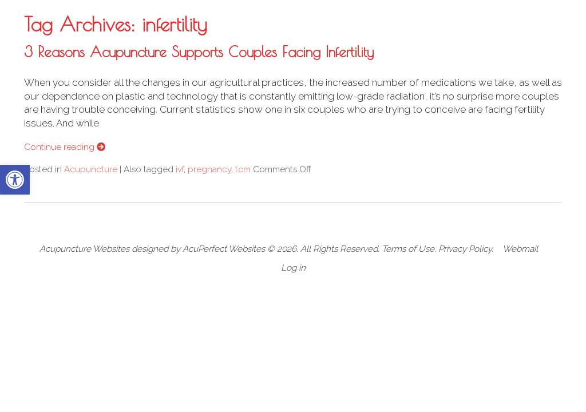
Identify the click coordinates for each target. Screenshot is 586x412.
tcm (243, 169)
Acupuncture (90, 169)
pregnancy (209, 169)
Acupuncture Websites (84, 249)
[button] (15, 180)
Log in (293, 268)
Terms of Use (408, 249)
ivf (180, 169)
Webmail (520, 249)
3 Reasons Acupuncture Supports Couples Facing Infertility (199, 51)
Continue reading (64, 147)
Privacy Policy (465, 249)
